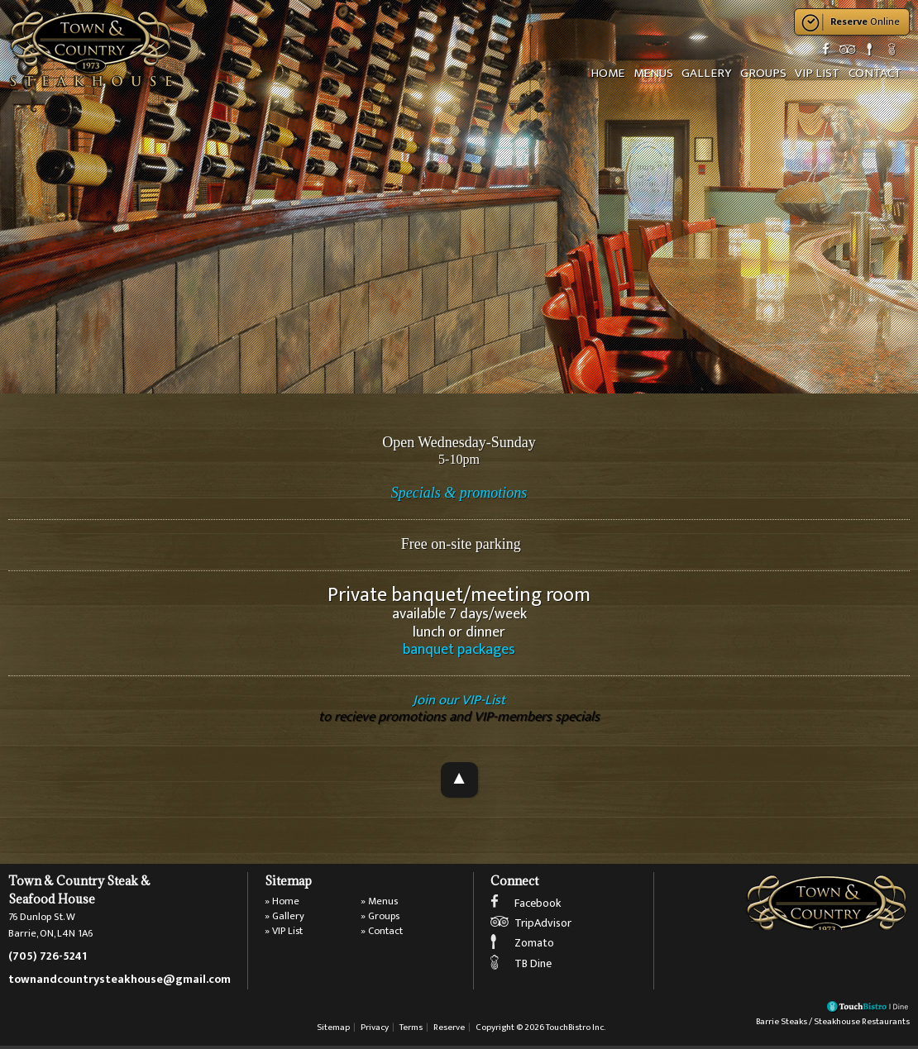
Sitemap (333, 1030)
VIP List (816, 73)
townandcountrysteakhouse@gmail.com (119, 982)
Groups (762, 73)
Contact (874, 73)
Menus (653, 73)
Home (608, 73)
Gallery (706, 73)
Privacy (375, 1030)
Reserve (449, 1030)
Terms (411, 1030)
